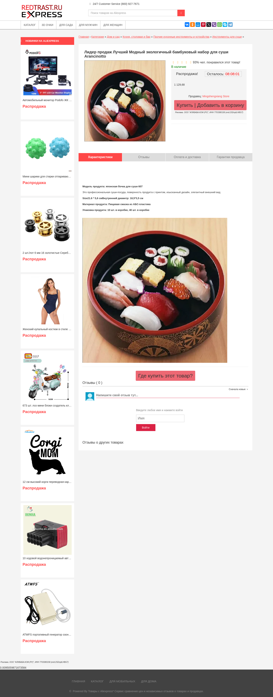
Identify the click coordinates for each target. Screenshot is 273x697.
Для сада (66, 24)
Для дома (148, 681)
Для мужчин (88, 24)
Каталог (97, 681)
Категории (97, 36)
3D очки (47, 24)
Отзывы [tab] (144, 157)
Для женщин (112, 24)
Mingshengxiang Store (215, 96)
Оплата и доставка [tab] (187, 157)
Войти (145, 427)
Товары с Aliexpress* (101, 691)
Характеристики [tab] (100, 157)
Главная (84, 36)
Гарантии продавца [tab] (231, 157)
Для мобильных (122, 681)
